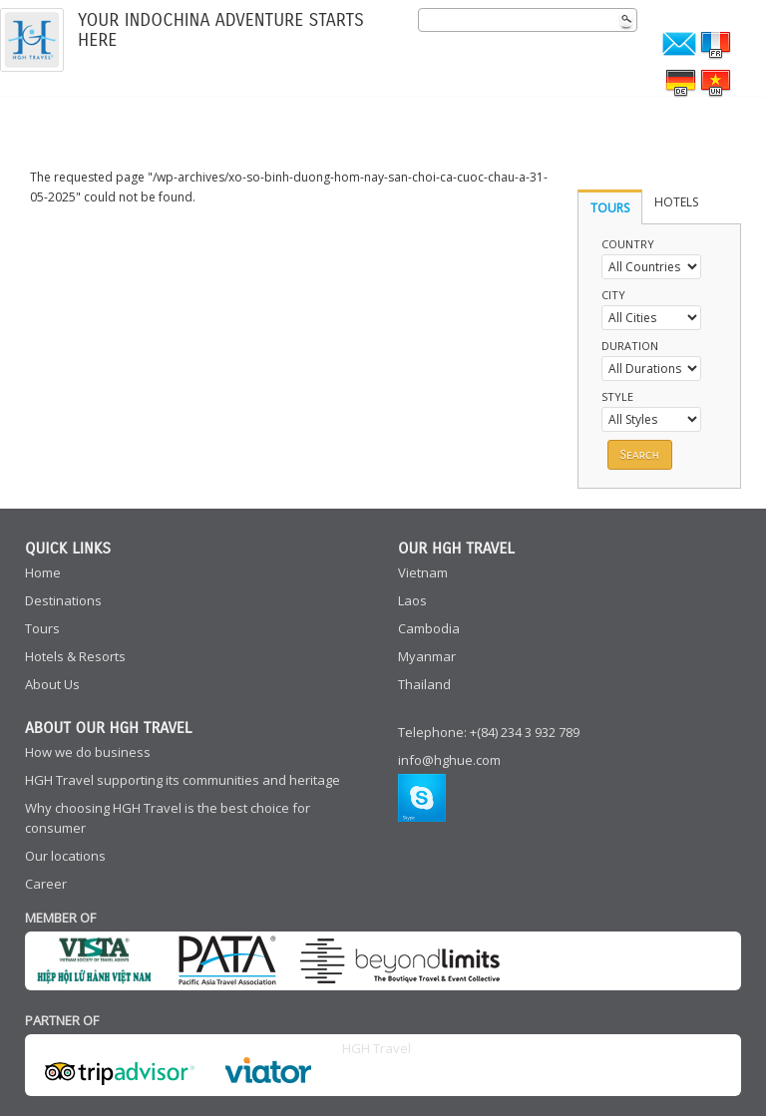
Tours (42, 628)
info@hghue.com (449, 760)
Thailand (424, 684)
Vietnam (423, 572)
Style (617, 396)
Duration (629, 345)
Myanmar (427, 656)
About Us (52, 684)
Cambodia (429, 628)
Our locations (65, 856)
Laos (412, 600)
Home (43, 572)
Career (46, 884)
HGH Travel (376, 1048)
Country (627, 243)
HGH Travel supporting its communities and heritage (182, 780)
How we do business (88, 752)
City (613, 294)
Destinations (63, 600)
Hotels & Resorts (75, 656)
